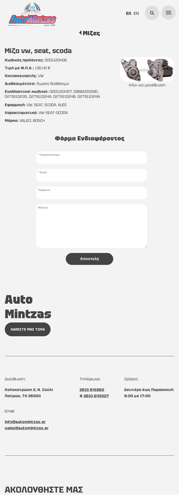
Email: (43, 172)
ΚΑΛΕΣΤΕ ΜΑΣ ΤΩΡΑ (28, 329)
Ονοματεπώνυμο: (50, 154)
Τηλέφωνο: (44, 189)
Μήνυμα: (43, 207)
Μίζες (91, 33)
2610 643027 (96, 395)
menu (168, 12)
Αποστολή (89, 259)
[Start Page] (32, 14)
